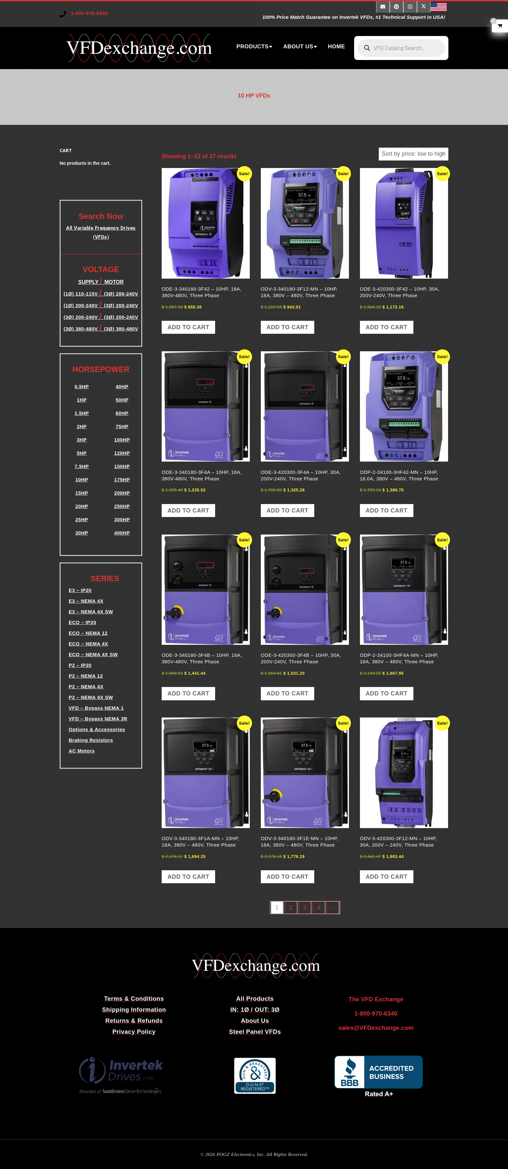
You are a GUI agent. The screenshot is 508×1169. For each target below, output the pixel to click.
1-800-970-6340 (89, 13)
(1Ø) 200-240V (81, 305)
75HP (122, 426)
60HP (122, 413)
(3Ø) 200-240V (121, 305)
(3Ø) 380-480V (81, 328)
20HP (81, 506)
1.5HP (82, 413)
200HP (122, 493)
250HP (122, 506)
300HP (122, 519)
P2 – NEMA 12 (86, 676)
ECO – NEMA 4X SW (93, 654)
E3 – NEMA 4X (86, 601)
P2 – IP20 (80, 665)
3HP (82, 439)
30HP (81, 533)
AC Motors (82, 750)
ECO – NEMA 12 (88, 633)
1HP (82, 400)
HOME (336, 46)
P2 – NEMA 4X (86, 686)
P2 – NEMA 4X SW (91, 697)
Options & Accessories (97, 729)
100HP (122, 439)
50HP (122, 400)
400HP (122, 533)
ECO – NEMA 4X (88, 643)
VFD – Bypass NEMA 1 (96, 708)
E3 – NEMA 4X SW (91, 611)
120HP (122, 453)
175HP (122, 479)
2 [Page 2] (291, 907)
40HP (122, 386)
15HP (81, 493)
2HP (82, 426)
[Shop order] (413, 154)
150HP (122, 466)
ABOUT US (298, 46)
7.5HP (82, 466)
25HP (81, 519)
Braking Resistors (91, 740)
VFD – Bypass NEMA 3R (98, 718)
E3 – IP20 (80, 590)
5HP (82, 453)
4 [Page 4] (318, 907)
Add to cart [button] (188, 327)
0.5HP (82, 386)
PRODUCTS (253, 46)
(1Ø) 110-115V (81, 293)
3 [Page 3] (304, 907)
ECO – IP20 (82, 622)
